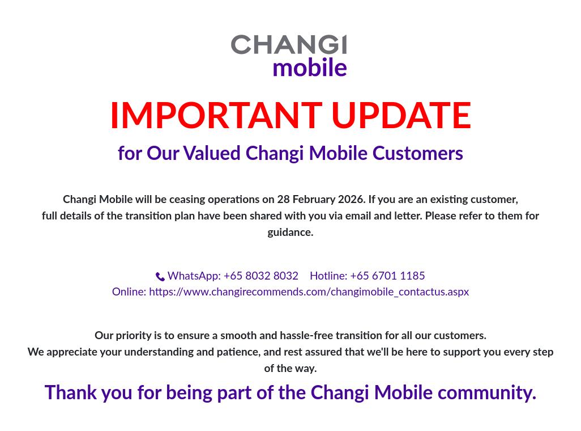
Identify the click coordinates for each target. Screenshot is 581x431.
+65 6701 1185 (388, 275)
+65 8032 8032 (261, 275)
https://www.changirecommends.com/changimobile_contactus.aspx (309, 291)
